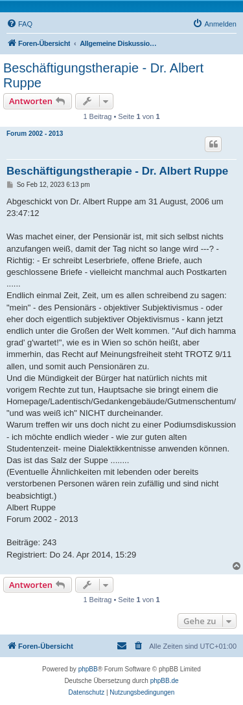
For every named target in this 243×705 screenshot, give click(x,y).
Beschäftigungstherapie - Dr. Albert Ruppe (103, 75)
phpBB (88, 669)
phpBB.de (164, 680)
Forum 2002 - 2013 (34, 133)
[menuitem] (19, 24)
